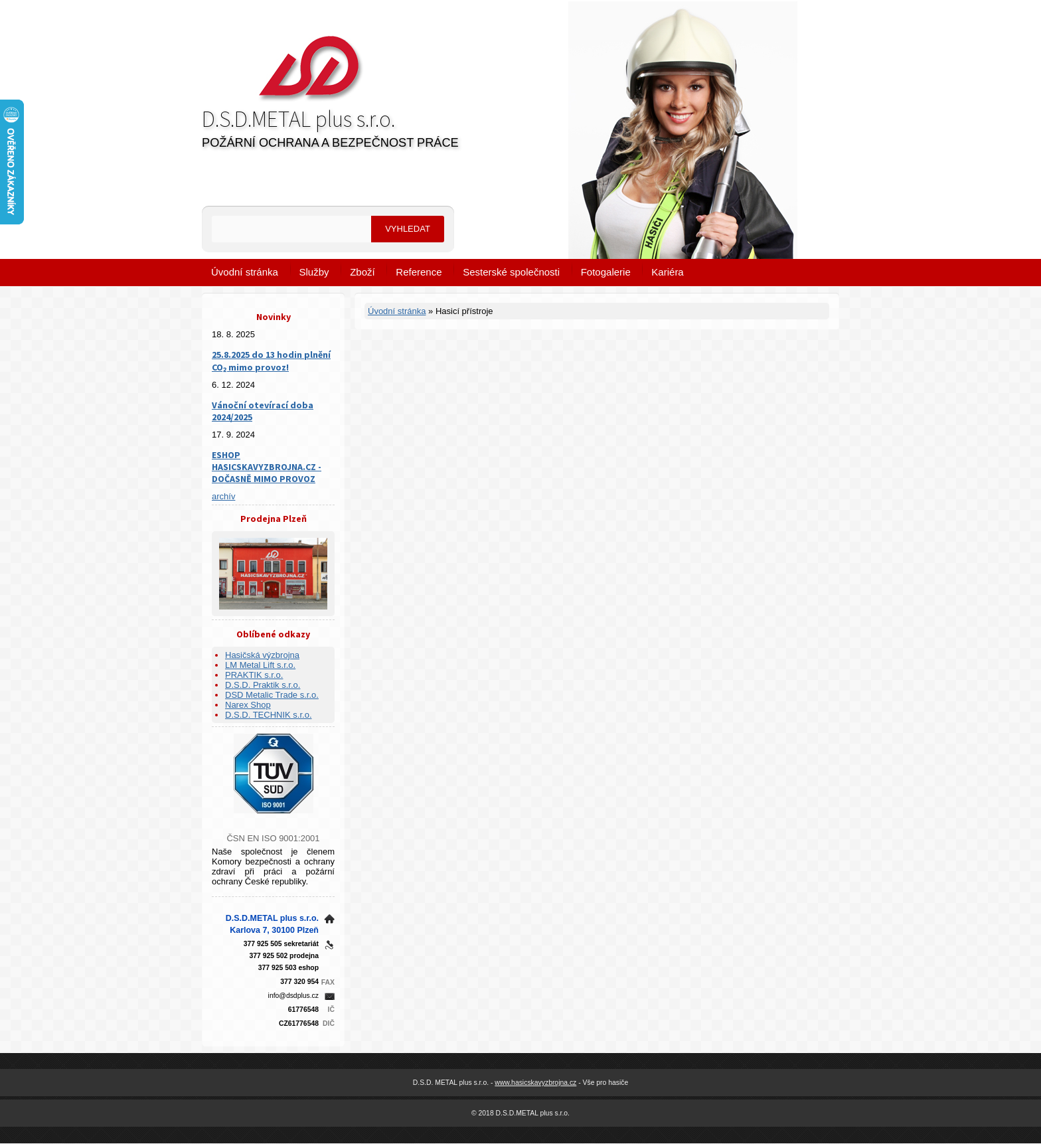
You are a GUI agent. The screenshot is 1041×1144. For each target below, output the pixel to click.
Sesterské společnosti (511, 272)
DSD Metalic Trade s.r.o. (272, 695)
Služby (314, 272)
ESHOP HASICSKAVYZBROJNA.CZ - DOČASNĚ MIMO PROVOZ (266, 467)
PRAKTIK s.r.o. (254, 675)
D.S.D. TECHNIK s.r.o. (268, 715)
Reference (418, 272)
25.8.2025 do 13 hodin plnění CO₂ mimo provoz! (271, 361)
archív (223, 496)
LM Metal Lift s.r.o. (260, 665)
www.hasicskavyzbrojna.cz (535, 1082)
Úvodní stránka (244, 272)
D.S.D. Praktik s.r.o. (262, 685)
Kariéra (667, 272)
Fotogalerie (606, 272)
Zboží (362, 272)
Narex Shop (248, 705)
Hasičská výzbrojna (262, 655)
